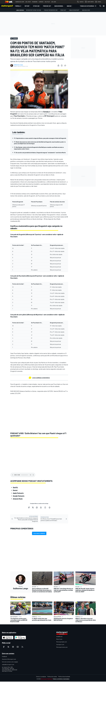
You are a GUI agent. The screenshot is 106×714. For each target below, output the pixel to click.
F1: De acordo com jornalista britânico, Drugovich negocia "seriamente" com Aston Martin (40, 152)
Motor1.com (59, 639)
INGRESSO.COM (19, 1)
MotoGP (27, 6)
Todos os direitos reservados (61, 679)
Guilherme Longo (18, 64)
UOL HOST (28, 1)
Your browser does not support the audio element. (22, 475)
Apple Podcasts (18, 493)
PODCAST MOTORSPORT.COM (50, 10)
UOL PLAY (47, 1)
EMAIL (98, 2)
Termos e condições (41, 676)
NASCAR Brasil (58, 6)
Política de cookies (52, 676)
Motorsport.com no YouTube (33, 10)
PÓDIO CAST (63, 10)
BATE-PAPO (89, 2)
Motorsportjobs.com (61, 642)
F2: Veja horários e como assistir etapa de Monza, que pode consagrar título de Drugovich (40, 138)
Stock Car (36, 6)
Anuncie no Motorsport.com (9, 659)
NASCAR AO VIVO (86, 10)
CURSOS (41, 1)
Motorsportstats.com (61, 647)
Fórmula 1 (18, 6)
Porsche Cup (47, 6)
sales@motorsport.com (8, 664)
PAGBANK (34, 1)
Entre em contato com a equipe (10, 662)
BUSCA (80, 2)
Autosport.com (60, 644)
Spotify (15, 487)
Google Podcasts (18, 496)
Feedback (4, 656)
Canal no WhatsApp (74, 10)
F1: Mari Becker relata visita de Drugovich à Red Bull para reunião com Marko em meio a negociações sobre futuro (39, 148)
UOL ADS (53, 1)
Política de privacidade (64, 676)
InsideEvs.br (59, 636)
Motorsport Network (46, 679)
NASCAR (69, 6)
